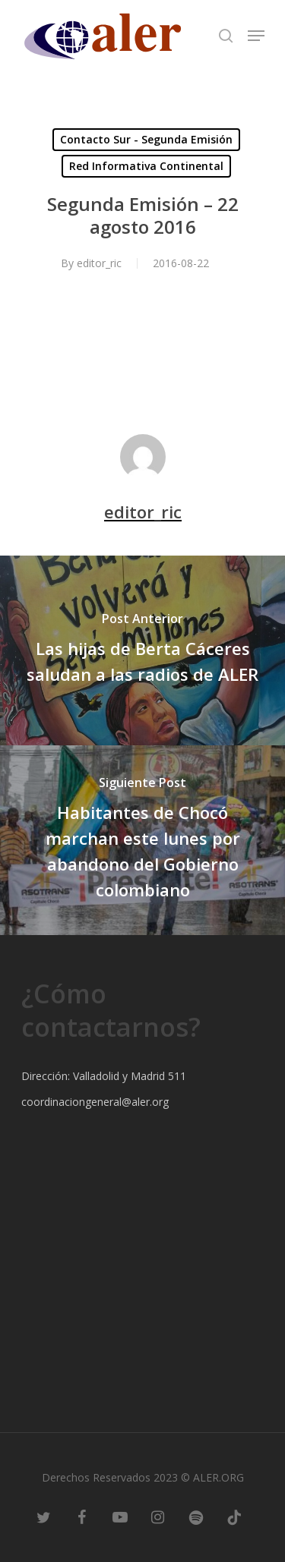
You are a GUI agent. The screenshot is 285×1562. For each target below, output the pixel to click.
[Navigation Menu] (256, 35)
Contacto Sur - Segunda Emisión (146, 139)
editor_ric (99, 263)
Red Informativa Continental (146, 166)
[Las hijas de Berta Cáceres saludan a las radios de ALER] (142, 650)
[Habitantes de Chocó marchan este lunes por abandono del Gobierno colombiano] (142, 840)
